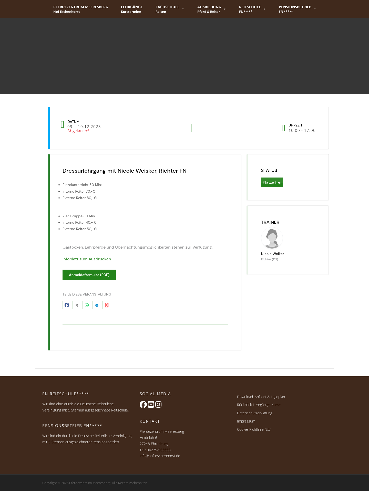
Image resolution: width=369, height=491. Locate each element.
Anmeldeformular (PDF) (89, 274)
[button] (170, 9)
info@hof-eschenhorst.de (160, 455)
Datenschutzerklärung (254, 412)
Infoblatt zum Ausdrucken (87, 259)
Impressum (246, 421)
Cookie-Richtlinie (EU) (254, 429)
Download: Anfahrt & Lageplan (261, 396)
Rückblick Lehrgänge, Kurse (259, 404)
